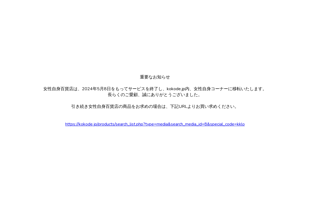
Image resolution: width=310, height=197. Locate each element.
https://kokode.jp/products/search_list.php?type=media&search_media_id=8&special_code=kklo (155, 124)
